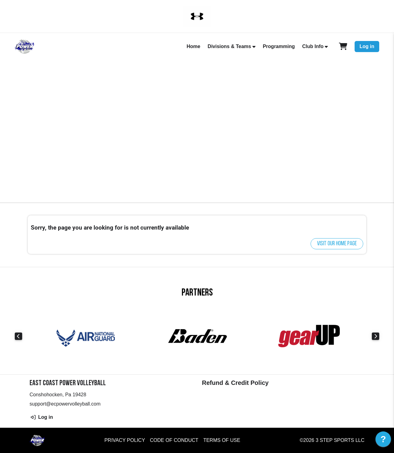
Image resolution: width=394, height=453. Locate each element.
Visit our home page (337, 244)
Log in (367, 46)
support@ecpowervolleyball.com (65, 403)
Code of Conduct (174, 440)
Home (193, 46)
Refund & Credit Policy (235, 383)
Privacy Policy (124, 440)
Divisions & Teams (229, 46)
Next (375, 336)
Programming (279, 46)
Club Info (313, 46)
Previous (18, 336)
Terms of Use (221, 440)
